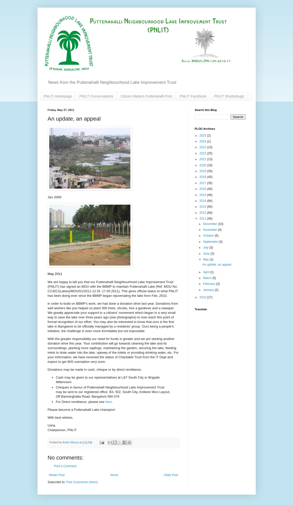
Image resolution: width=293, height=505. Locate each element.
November (210, 230)
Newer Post (57, 475)
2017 (203, 183)
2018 (203, 177)
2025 (203, 135)
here (108, 402)
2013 (203, 206)
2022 (203, 153)
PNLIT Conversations (96, 96)
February (209, 284)
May (206, 259)
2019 (203, 171)
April (206, 272)
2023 (203, 147)
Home (114, 475)
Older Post (171, 475)
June (206, 253)
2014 (203, 201)
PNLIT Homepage (58, 96)
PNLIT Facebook (193, 96)
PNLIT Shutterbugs (229, 96)
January (209, 290)
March (207, 278)
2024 (203, 141)
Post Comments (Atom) (82, 482)
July (206, 247)
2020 (203, 165)
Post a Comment (65, 466)
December (210, 224)
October (209, 235)
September (211, 241)
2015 (203, 195)
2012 (203, 213)
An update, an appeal (216, 264)
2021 (203, 159)
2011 (203, 218)
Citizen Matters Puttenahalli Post (146, 96)
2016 (203, 189)
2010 (203, 297)
